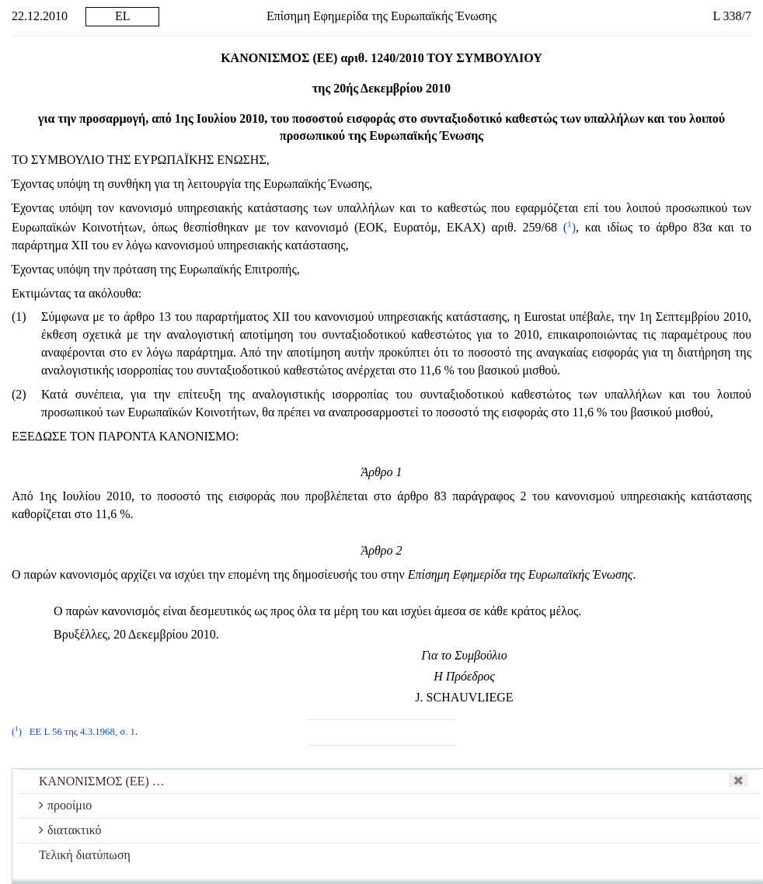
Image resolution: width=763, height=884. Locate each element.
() (569, 227)
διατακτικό (70, 830)
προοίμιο (65, 805)
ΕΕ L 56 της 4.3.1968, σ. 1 (82, 731)
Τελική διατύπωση (85, 854)
